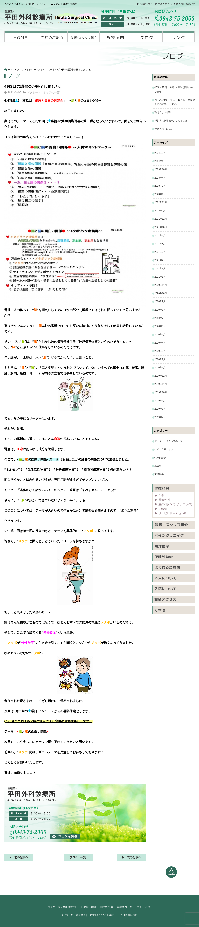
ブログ (147, 36)
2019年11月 (160, 384)
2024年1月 (160, 161)
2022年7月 (160, 210)
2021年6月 (160, 252)
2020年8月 (160, 309)
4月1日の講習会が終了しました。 (172, 120)
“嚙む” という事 (162, 112)
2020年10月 (160, 293)
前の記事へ (18, 857)
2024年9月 (160, 153)
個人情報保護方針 (185, 4)
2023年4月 (160, 177)
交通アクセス (165, 4)
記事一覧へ (78, 857)
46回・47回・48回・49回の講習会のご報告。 (173, 89)
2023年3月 (160, 186)
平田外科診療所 (20, 36)
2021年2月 (160, 268)
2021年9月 (160, 235)
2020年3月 (160, 351)
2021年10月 (160, 227)
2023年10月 (160, 169)
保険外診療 (160, 457)
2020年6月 (160, 326)
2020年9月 (160, 301)
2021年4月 (160, 260)
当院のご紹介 (147, 4)
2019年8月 (160, 408)
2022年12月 (160, 202)
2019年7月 (160, 417)
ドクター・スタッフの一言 (41, 69)
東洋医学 (159, 474)
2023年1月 (160, 194)
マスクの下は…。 (163, 129)
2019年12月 (160, 376)
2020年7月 (160, 318)
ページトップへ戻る (180, 880)
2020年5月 (160, 334)
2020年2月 (160, 359)
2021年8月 (160, 243)
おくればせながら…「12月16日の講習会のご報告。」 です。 (174, 102)
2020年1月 (160, 367)
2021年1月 (160, 276)
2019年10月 (160, 392)
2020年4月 (160, 342)
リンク (179, 36)
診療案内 (115, 36)
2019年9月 (160, 400)
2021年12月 (160, 219)
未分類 (157, 465)
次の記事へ (131, 857)
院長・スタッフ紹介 (84, 36)
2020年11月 (160, 285)
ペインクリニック (163, 449)
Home (11, 69)
